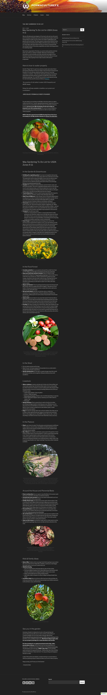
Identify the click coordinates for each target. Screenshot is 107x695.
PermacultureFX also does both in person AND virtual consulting (39, 637)
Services (29, 15)
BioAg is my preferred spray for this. (32, 183)
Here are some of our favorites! (36, 512)
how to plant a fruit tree (41, 275)
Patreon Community (52, 647)
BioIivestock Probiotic (30, 396)
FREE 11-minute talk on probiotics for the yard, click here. (41, 271)
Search (50, 679)
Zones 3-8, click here (51, 116)
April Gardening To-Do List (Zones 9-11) (70, 38)
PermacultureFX (45, 5)
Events (42, 15)
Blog (24, 15)
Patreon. (47, 78)
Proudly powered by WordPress (29, 691)
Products (36, 15)
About (47, 15)
